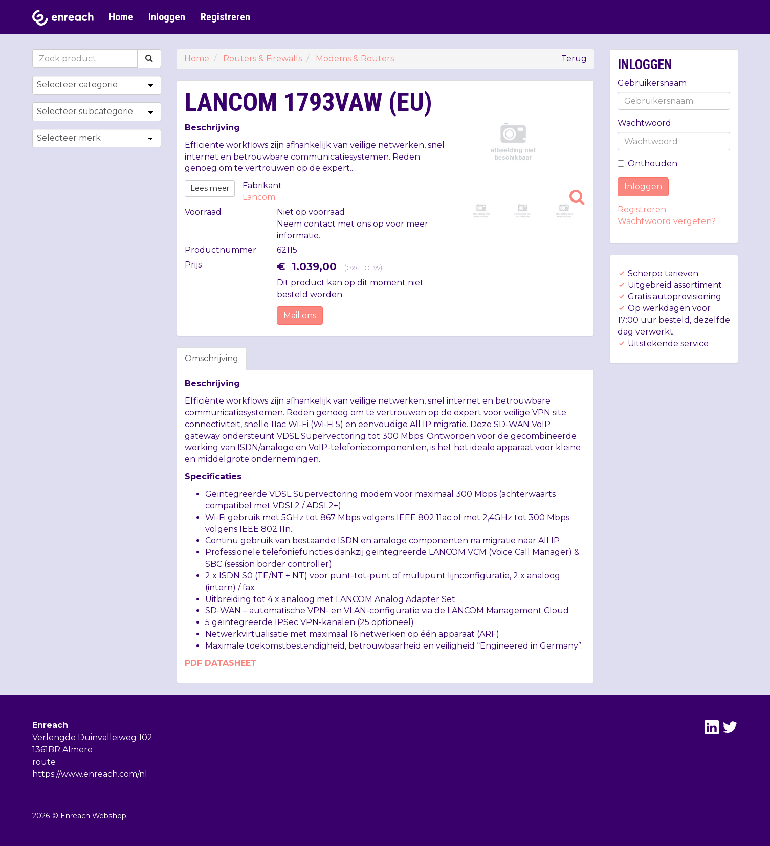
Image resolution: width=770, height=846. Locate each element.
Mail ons (299, 315)
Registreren (225, 17)
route (44, 762)
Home (121, 17)
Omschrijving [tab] (211, 358)
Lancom (259, 197)
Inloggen (166, 17)
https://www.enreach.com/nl (89, 774)
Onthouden (647, 163)
